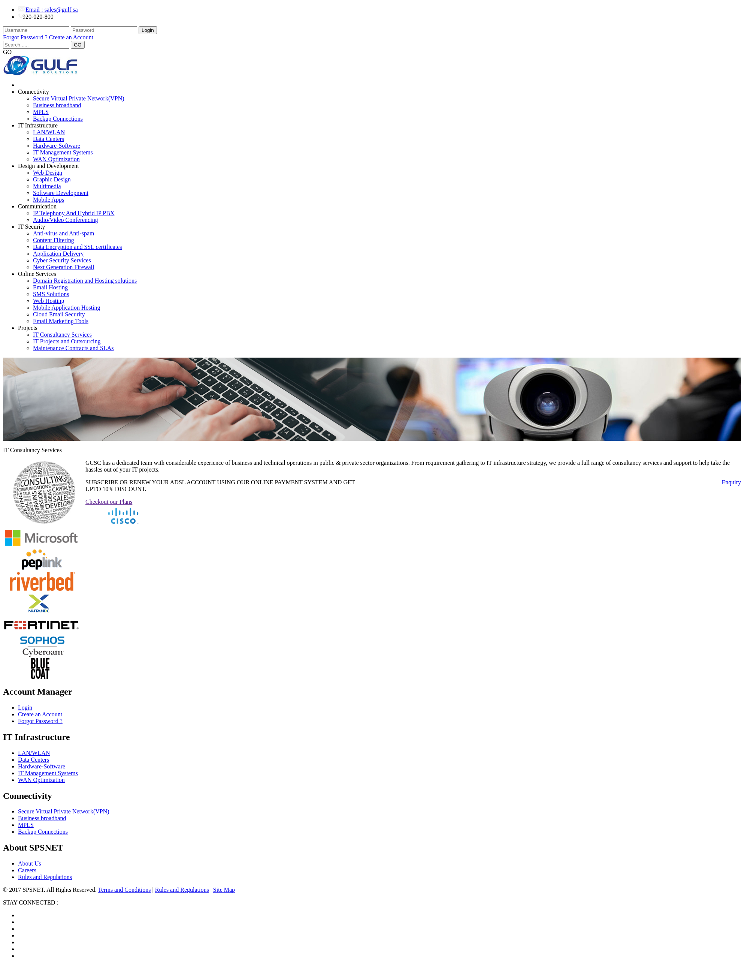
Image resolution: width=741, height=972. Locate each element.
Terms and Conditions (124, 890)
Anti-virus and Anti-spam (63, 233)
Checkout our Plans (108, 502)
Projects (27, 328)
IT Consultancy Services (62, 334)
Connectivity (33, 91)
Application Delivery (58, 253)
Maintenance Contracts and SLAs (73, 348)
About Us (29, 863)
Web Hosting (48, 301)
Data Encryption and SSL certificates (77, 247)
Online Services (37, 274)
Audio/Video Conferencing (65, 220)
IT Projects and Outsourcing (67, 341)
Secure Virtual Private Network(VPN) (78, 98)
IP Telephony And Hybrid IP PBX (73, 213)
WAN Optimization (56, 159)
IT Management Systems (63, 152)
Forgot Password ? (25, 37)
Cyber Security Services (62, 260)
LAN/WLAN (49, 132)
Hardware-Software (56, 145)
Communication (37, 206)
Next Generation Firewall (63, 267)
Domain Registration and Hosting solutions (85, 280)
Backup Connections (58, 118)
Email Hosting (50, 287)
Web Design (47, 172)
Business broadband (57, 105)
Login (148, 30)
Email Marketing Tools (60, 321)
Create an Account (71, 37)
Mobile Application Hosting (66, 307)
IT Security (31, 226)
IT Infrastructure (38, 125)
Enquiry (731, 482)
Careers (27, 870)
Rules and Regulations (45, 877)
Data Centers (48, 139)
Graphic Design (52, 179)
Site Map (224, 890)
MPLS (41, 112)
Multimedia (47, 186)
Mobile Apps (48, 199)
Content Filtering (53, 240)
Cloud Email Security (59, 314)
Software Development (60, 193)
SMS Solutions (51, 294)
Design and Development (48, 166)
